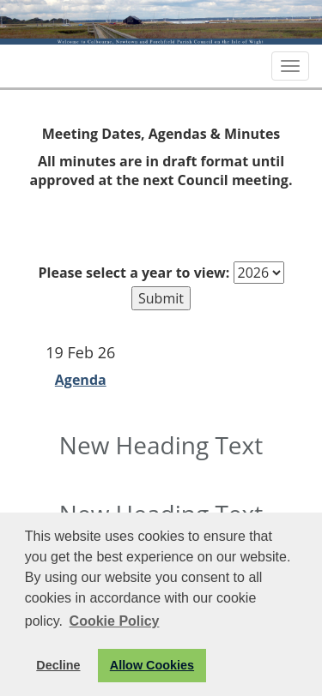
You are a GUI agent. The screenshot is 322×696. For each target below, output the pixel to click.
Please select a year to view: (134, 272)
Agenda (80, 379)
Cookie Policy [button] (115, 621)
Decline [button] (58, 665)
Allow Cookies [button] (152, 665)
